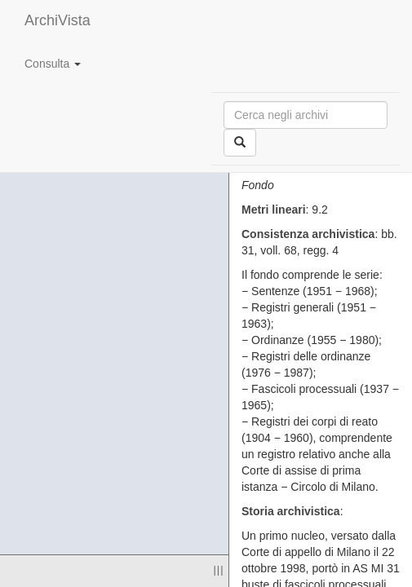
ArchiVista (57, 20)
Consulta (52, 63)
